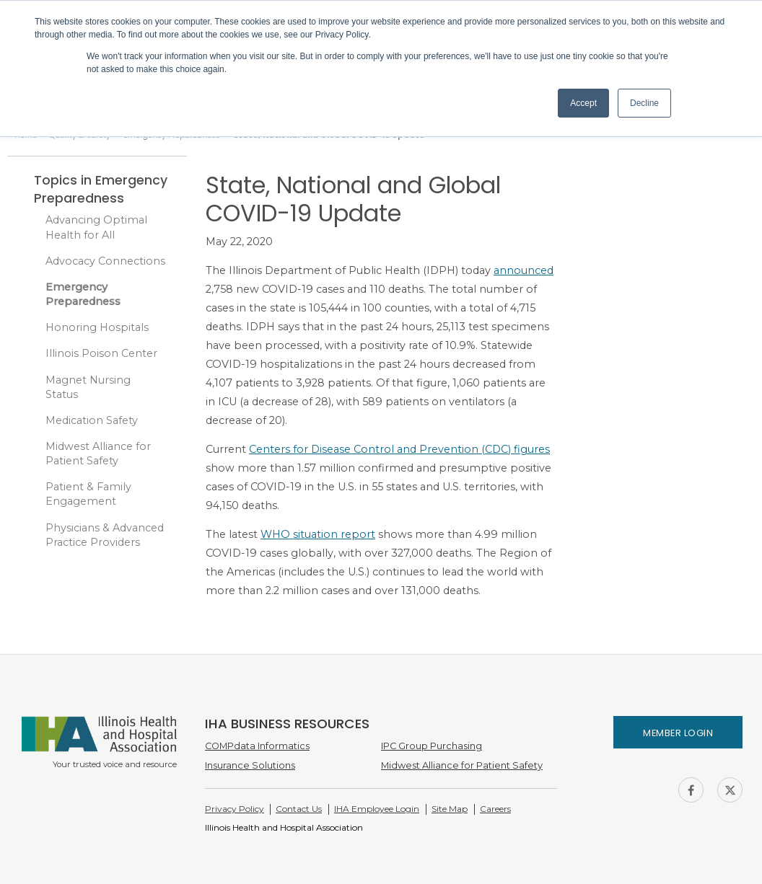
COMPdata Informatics (257, 746)
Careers (495, 808)
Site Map (450, 808)
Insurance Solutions (250, 765)
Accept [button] (583, 103)
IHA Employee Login (376, 808)
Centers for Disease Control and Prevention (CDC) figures (399, 449)
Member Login (678, 733)
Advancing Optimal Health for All (96, 227)
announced (523, 270)
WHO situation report (317, 534)
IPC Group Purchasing (431, 746)
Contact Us (299, 808)
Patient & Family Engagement (88, 494)
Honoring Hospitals (97, 327)
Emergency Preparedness (83, 294)
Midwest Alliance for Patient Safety (98, 453)
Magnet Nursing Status (88, 387)
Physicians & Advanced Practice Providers (104, 535)
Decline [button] (644, 103)
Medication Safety (91, 420)
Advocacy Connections (105, 261)
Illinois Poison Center (101, 353)
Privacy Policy (234, 808)
